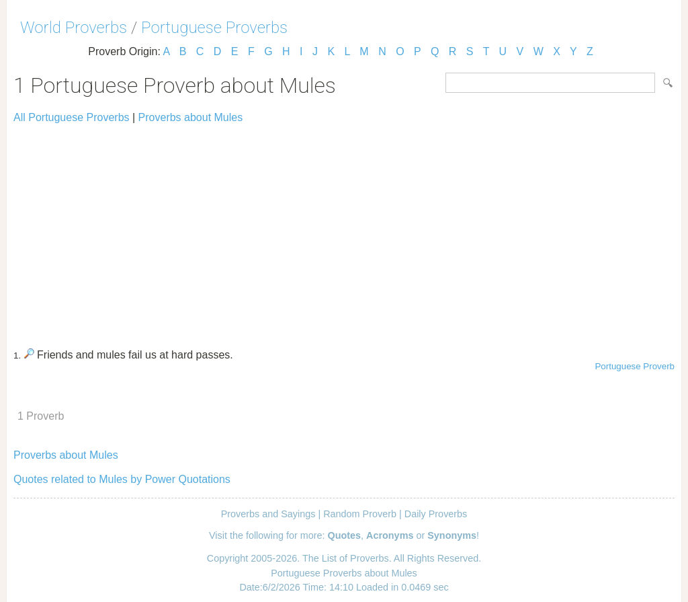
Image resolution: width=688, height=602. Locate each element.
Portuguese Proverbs (214, 27)
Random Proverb (359, 514)
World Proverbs (73, 27)
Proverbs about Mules (190, 117)
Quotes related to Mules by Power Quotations (121, 479)
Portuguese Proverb (635, 366)
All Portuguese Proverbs (71, 117)
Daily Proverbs (436, 514)
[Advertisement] (344, 230)
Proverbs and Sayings (268, 514)
